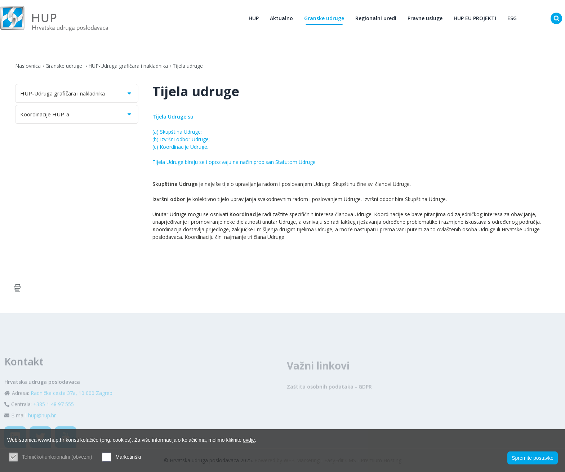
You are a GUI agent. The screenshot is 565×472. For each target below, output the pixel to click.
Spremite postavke (532, 458)
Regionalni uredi (375, 18)
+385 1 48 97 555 (53, 418)
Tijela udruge (188, 65)
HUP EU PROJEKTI (475, 18)
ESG (512, 18)
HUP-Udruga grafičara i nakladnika (128, 65)
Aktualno (281, 18)
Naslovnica (28, 65)
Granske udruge (324, 18)
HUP (254, 18)
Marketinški (128, 457)
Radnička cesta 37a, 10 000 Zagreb (71, 407)
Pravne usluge (425, 18)
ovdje (249, 440)
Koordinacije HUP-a (76, 114)
